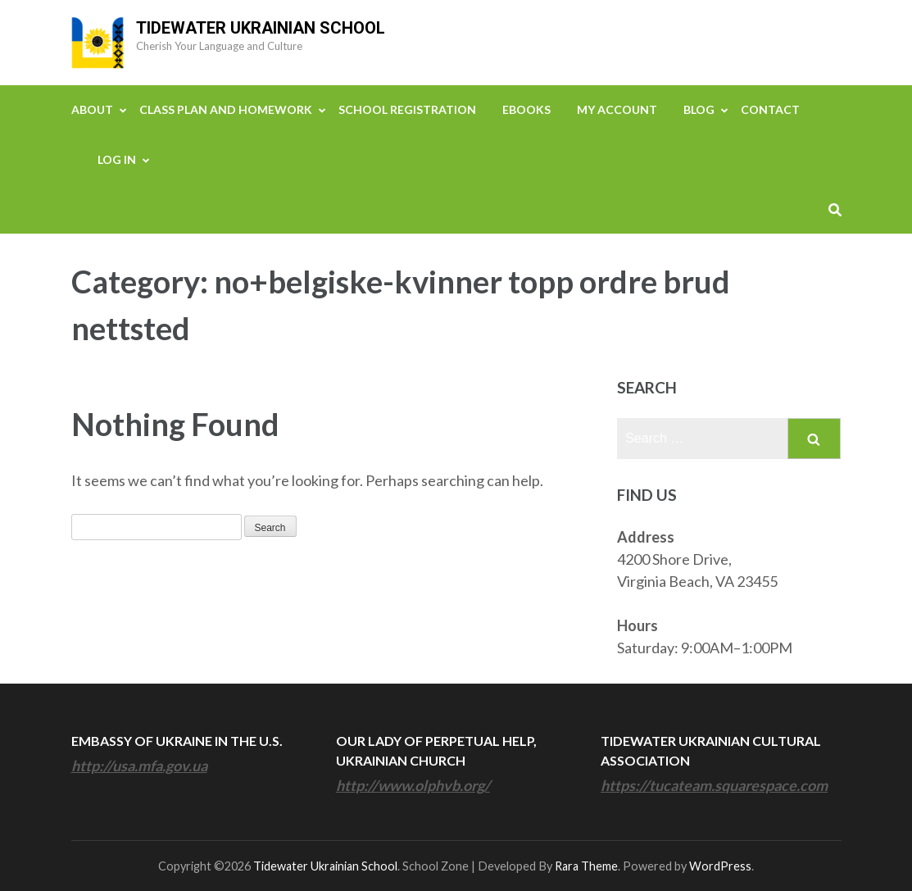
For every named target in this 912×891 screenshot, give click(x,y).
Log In (117, 159)
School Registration (407, 109)
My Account (617, 109)
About (92, 109)
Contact (770, 109)
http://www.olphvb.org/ (413, 785)
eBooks (526, 109)
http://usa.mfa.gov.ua (139, 766)
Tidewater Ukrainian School (260, 28)
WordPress (720, 866)
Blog (699, 109)
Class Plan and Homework (225, 109)
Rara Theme (586, 866)
